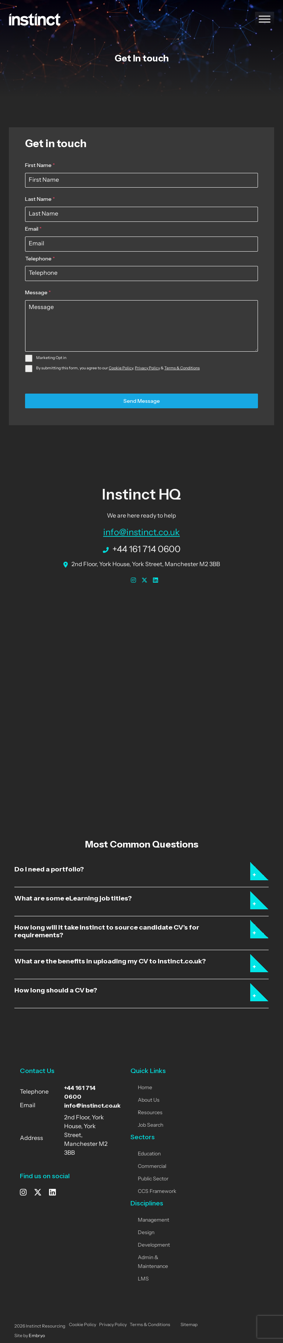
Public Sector (153, 1179)
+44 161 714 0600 (142, 548)
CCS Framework (157, 1191)
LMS (143, 1279)
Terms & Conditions (182, 368)
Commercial (152, 1166)
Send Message (141, 401)
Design (146, 1233)
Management (153, 1220)
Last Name (40, 199)
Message (38, 292)
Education (149, 1154)
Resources (150, 1113)
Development (154, 1245)
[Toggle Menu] (264, 18)
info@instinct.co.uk (141, 531)
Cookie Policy (121, 368)
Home (145, 1088)
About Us (149, 1100)
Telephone (40, 258)
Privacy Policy (147, 368)
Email (33, 228)
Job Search (150, 1125)
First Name (40, 165)
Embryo (37, 1336)
